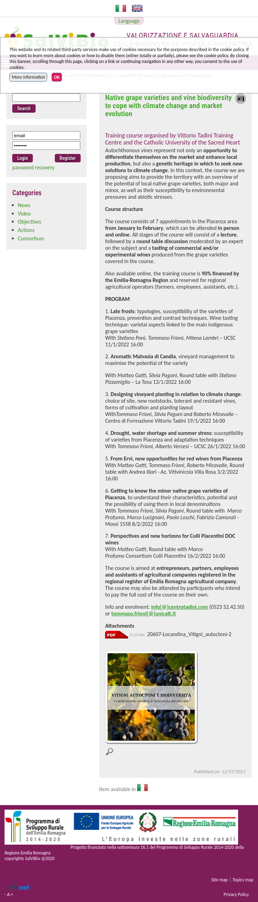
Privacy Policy (236, 894)
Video (24, 213)
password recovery (33, 167)
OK (57, 77)
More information (28, 77)
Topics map (243, 880)
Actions (26, 230)
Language (129, 20)
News (24, 205)
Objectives (29, 221)
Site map (219, 880)
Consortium (31, 238)
